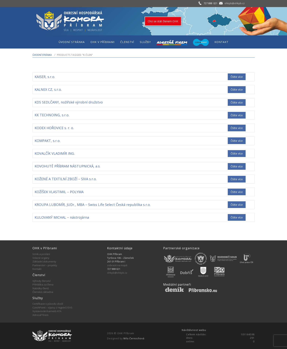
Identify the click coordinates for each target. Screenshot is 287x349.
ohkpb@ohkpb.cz (235, 3)
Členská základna (42, 292)
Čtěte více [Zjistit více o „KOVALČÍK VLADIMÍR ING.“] (237, 153)
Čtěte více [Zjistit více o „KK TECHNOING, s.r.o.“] (237, 115)
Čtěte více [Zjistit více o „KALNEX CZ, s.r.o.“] (237, 89)
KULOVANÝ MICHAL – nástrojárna (62, 217)
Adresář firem (40, 315)
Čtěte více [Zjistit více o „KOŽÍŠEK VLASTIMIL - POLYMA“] (237, 192)
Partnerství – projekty (44, 265)
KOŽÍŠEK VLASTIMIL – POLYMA (59, 192)
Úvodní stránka (42, 55)
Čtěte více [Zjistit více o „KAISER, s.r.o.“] (237, 77)
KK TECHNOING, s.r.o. (52, 115)
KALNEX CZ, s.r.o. (48, 89)
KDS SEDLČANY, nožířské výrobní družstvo (69, 102)
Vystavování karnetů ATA (46, 311)
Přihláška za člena (42, 284)
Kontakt (36, 269)
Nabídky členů (40, 288)
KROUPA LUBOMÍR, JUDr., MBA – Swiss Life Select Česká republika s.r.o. (93, 204)
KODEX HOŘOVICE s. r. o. (54, 128)
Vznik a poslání (41, 254)
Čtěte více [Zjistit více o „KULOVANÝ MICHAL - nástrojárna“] (237, 217)
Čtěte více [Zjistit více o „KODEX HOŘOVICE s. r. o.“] (237, 128)
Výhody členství (41, 281)
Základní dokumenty (44, 261)
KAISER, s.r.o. (45, 76)
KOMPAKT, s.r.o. (47, 140)
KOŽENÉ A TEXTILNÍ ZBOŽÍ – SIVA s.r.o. (66, 179)
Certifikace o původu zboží (47, 303)
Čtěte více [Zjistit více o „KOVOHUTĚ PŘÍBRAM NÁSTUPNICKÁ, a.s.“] (237, 166)
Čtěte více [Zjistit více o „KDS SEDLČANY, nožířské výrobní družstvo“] (237, 102)
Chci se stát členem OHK (163, 21)
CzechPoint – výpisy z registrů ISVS (52, 307)
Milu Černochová (133, 338)
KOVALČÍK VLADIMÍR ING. (55, 153)
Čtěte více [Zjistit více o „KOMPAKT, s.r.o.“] (237, 141)
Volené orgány (40, 258)
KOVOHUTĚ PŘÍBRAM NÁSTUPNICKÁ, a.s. (67, 166)
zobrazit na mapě (117, 265)
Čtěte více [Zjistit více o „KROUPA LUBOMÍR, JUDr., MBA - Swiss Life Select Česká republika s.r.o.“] (237, 204)
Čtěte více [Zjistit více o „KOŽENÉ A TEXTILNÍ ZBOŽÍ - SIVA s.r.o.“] (237, 179)
